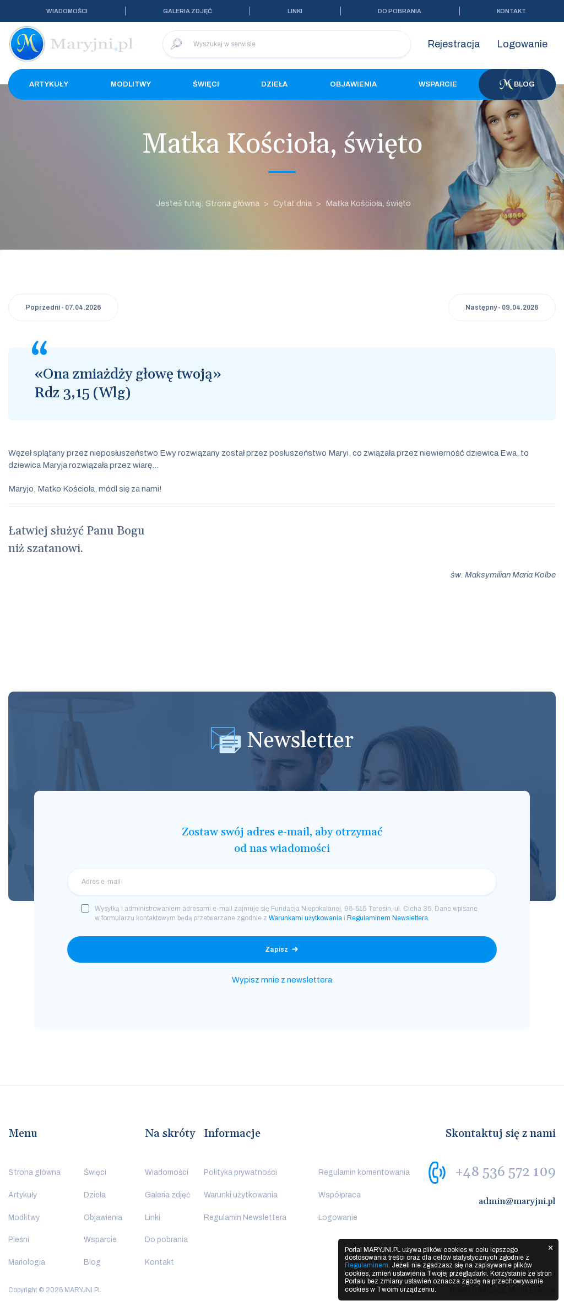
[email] (282, 881)
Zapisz (276, 949)
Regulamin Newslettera (245, 1217)
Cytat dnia (292, 203)
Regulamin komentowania (364, 1172)
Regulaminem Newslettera (387, 918)
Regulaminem (366, 1265)
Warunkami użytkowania (305, 918)
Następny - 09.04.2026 (502, 307)
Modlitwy (131, 84)
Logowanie (522, 44)
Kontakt (511, 11)
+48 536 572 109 (505, 1172)
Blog (517, 84)
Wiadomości (67, 11)
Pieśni (18, 1239)
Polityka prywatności (240, 1172)
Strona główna (34, 1172)
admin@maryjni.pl (517, 1201)
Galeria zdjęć (187, 11)
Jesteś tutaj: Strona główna (207, 203)
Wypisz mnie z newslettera (282, 979)
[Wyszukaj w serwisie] (286, 44)
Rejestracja (453, 44)
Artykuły (48, 84)
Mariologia (26, 1262)
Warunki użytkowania (241, 1195)
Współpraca (339, 1195)
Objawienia (353, 84)
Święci (206, 84)
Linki (295, 11)
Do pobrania (399, 11)
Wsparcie (438, 84)
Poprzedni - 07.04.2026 (63, 307)
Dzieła (274, 84)
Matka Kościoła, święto (368, 203)
